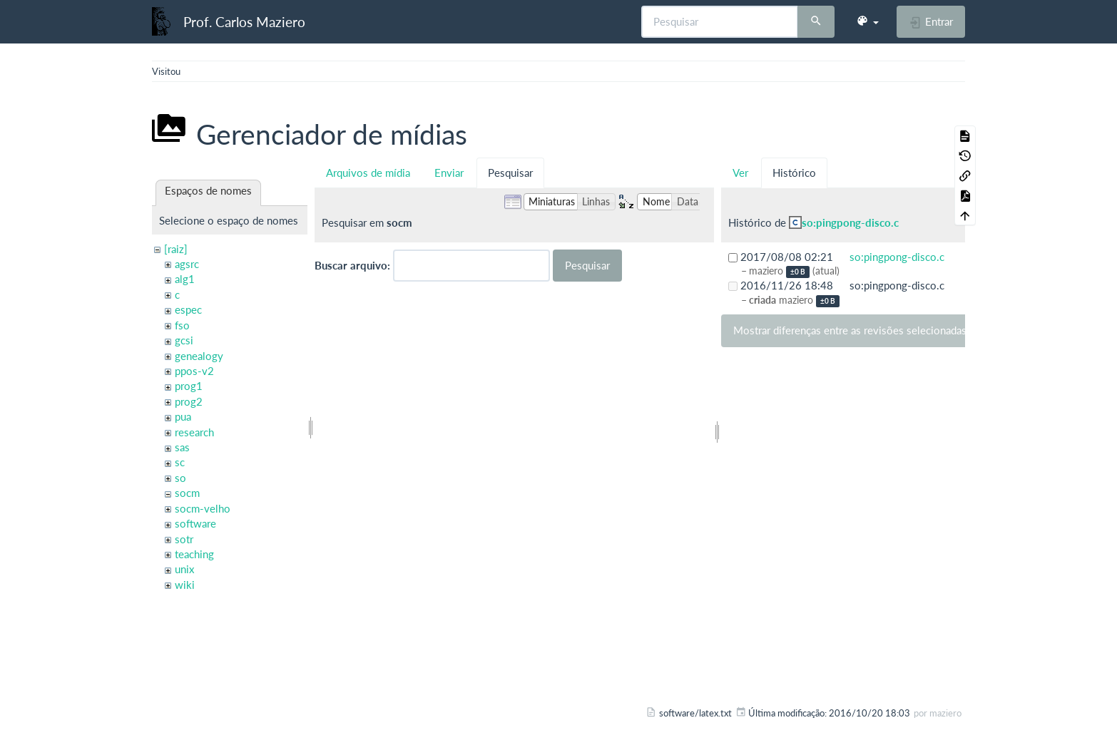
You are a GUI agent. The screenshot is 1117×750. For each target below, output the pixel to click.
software (195, 523)
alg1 (185, 278)
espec (188, 309)
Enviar (449, 172)
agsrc (187, 263)
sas (182, 447)
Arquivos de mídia (368, 172)
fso (182, 325)
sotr (184, 539)
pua (183, 416)
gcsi (184, 340)
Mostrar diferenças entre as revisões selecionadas (849, 330)
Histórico (794, 172)
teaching (194, 554)
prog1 (189, 385)
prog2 (189, 401)
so (180, 477)
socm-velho (202, 508)
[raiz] (176, 248)
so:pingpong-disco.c (850, 222)
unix (184, 568)
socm (187, 492)
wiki (185, 584)
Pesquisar (510, 172)
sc (180, 462)
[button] (867, 21)
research (194, 432)
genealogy (199, 355)
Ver (740, 172)
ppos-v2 (194, 370)
